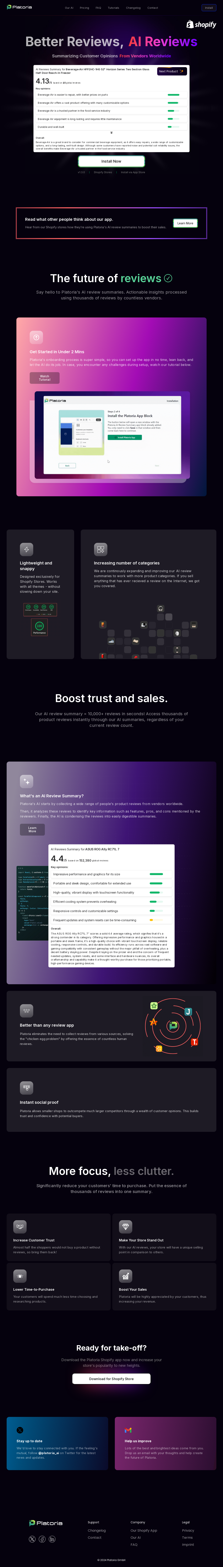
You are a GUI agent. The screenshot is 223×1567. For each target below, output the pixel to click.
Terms (187, 1537)
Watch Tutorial (44, 377)
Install (209, 7)
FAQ (134, 1544)
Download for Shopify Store (111, 1379)
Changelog (97, 1530)
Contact (95, 1537)
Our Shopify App (144, 1530)
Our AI (136, 1537)
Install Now (111, 161)
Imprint (188, 1544)
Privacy (188, 1530)
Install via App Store (133, 172)
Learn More (185, 223)
